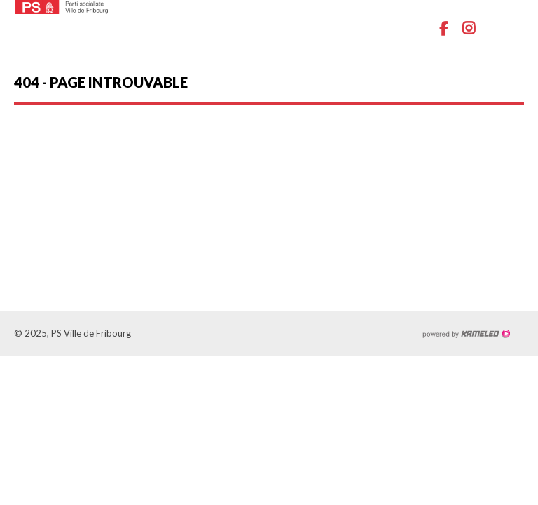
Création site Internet (466, 334)
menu (513, 28)
